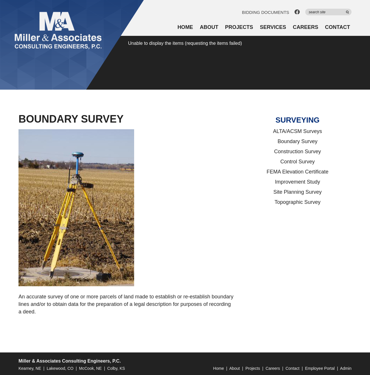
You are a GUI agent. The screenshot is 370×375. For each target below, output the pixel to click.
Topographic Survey (298, 202)
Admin (346, 368)
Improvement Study (297, 182)
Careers (305, 27)
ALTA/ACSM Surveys (297, 131)
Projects (239, 27)
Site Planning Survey (297, 192)
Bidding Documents (265, 12)
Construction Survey (297, 151)
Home (185, 27)
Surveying (297, 120)
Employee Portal (320, 368)
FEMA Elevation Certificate (297, 172)
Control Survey (297, 162)
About (209, 27)
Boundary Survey (297, 141)
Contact (337, 27)
